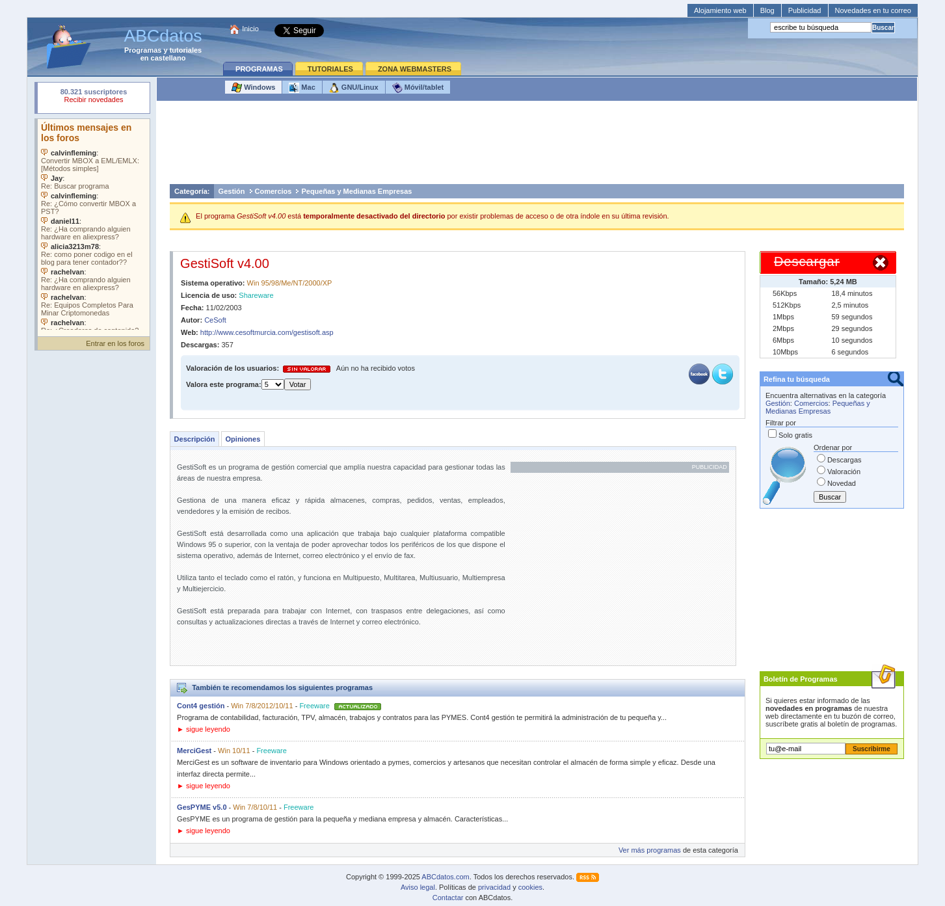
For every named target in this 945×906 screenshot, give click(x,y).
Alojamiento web (720, 10)
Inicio (250, 29)
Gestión (232, 191)
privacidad (494, 887)
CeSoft (215, 320)
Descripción (194, 439)
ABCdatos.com (445, 877)
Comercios (273, 191)
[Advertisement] (537, 145)
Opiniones (243, 439)
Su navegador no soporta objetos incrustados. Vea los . (94, 224)
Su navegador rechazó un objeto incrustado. (93, 97)
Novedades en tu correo (873, 10)
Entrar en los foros (115, 343)
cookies (530, 887)
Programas (142, 50)
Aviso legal (418, 887)
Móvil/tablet (418, 88)
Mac (302, 88)
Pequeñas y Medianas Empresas (356, 191)
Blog (767, 10)
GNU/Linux (354, 88)
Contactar (448, 897)
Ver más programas (650, 850)
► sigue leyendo (203, 729)
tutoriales (186, 50)
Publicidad (804, 10)
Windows (253, 88)
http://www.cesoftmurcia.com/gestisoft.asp (267, 332)
